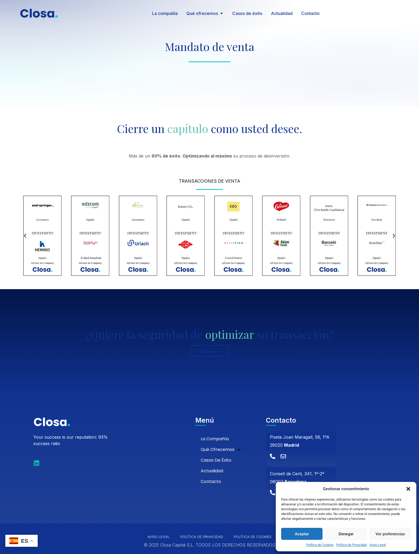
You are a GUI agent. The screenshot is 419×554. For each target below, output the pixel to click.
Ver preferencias (390, 534)
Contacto (211, 481)
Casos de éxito (216, 460)
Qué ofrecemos (221, 449)
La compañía (215, 439)
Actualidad (212, 471)
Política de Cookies (319, 545)
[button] (408, 489)
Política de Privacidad (351, 545)
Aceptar (302, 534)
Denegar (346, 534)
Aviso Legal (378, 545)
